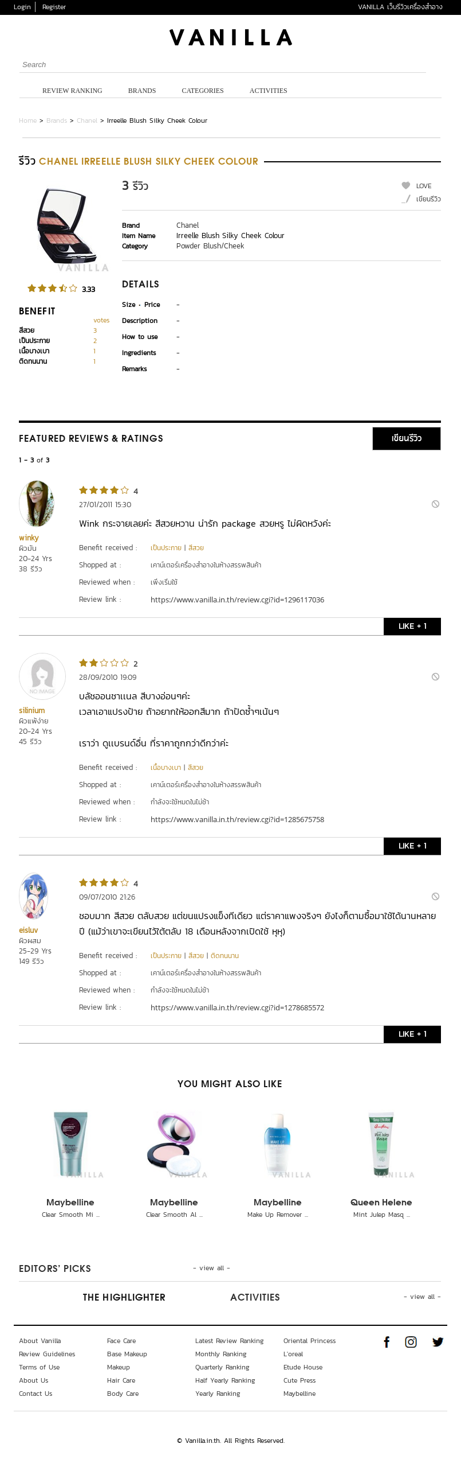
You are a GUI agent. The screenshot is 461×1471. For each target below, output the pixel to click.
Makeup (118, 1367)
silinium (32, 710)
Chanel (87, 120)
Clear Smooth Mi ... (71, 1214)
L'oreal (293, 1354)
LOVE (424, 186)
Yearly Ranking (218, 1393)
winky (29, 537)
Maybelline (70, 1203)
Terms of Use (39, 1367)
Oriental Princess (309, 1341)
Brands (142, 91)
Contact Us (35, 1393)
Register (54, 7)
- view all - (211, 1268)
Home (28, 120)
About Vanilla (40, 1341)
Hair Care (121, 1380)
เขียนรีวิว (428, 199)
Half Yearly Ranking (225, 1380)
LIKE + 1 (412, 626)
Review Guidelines (47, 1354)
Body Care (123, 1393)
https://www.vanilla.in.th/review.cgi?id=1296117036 (237, 599)
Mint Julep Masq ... (381, 1214)
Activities (268, 91)
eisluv (28, 930)
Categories (202, 91)
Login (22, 7)
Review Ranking (72, 91)
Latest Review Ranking (229, 1341)
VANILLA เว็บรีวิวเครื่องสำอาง (400, 7)
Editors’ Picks (55, 1269)
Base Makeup (127, 1354)
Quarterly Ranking (222, 1367)
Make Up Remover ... (277, 1214)
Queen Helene (381, 1203)
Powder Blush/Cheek (210, 245)
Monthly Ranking (221, 1354)
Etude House (302, 1367)
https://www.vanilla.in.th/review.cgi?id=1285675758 (237, 819)
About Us (33, 1380)
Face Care (121, 1341)
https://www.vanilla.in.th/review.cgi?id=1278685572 (237, 1007)
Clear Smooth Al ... (174, 1214)
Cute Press (299, 1380)
